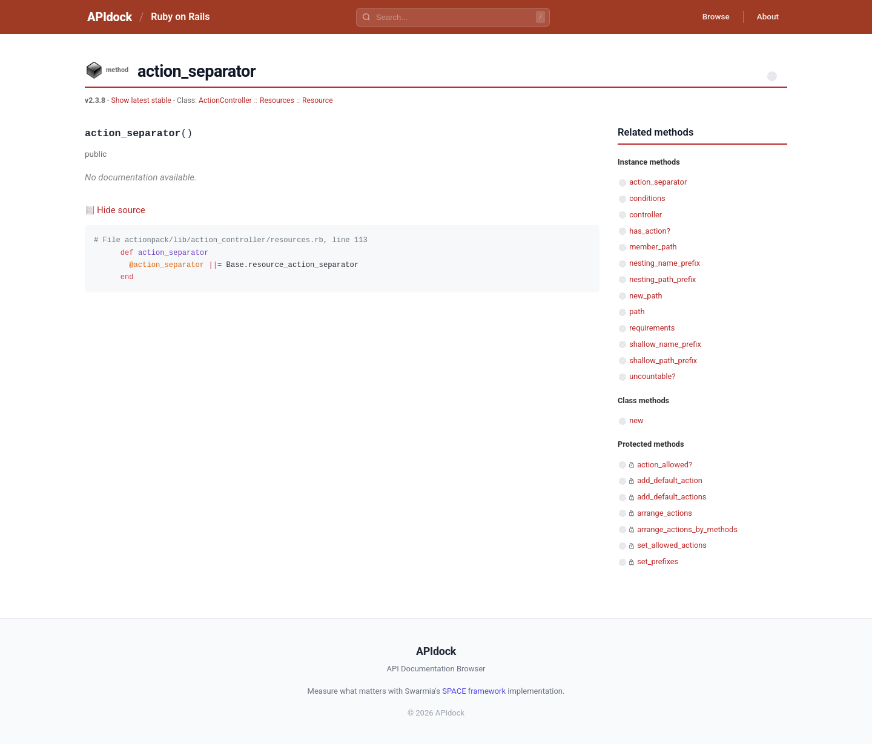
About (766, 17)
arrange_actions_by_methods (687, 529)
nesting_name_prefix (664, 263)
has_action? (649, 230)
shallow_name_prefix (665, 344)
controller (645, 214)
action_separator (658, 181)
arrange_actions (664, 513)
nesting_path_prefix (662, 279)
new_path (645, 295)
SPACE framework (474, 691)
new (636, 420)
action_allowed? (664, 464)
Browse (711, 17)
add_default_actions (671, 496)
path (636, 311)
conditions (647, 198)
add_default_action (669, 480)
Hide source (121, 210)
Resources (277, 100)
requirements (652, 327)
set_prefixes (657, 561)
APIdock (109, 17)
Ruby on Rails (180, 16)
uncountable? (652, 376)
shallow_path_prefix (663, 360)
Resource (317, 100)
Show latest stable (142, 100)
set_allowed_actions (672, 545)
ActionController (225, 100)
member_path (652, 246)
